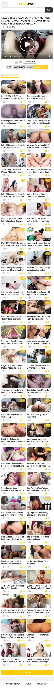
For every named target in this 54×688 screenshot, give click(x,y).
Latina (27, 4)
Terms (28, 684)
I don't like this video (20, 62)
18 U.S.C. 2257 (43, 684)
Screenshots (19, 67)
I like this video (16, 62)
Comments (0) (41, 67)
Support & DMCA (13, 684)
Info (9, 67)
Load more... (27, 672)
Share (30, 67)
